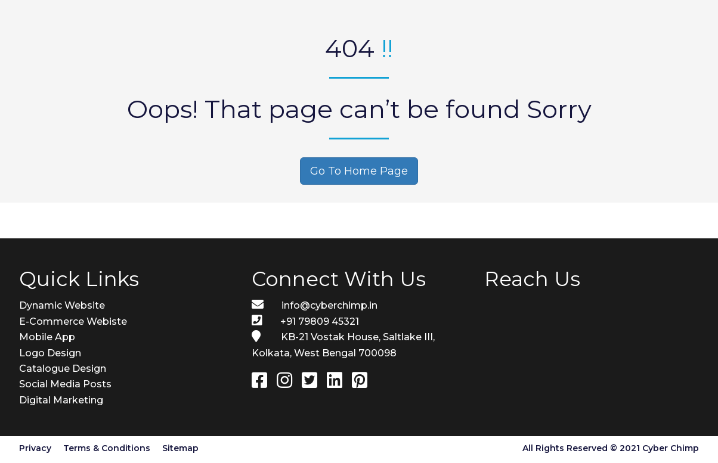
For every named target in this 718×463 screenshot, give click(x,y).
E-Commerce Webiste (73, 321)
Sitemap (180, 448)
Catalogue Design (62, 368)
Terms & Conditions (106, 448)
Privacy (35, 448)
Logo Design (50, 353)
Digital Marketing (61, 400)
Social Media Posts (65, 384)
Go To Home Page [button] (359, 171)
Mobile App (47, 337)
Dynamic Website (62, 305)
